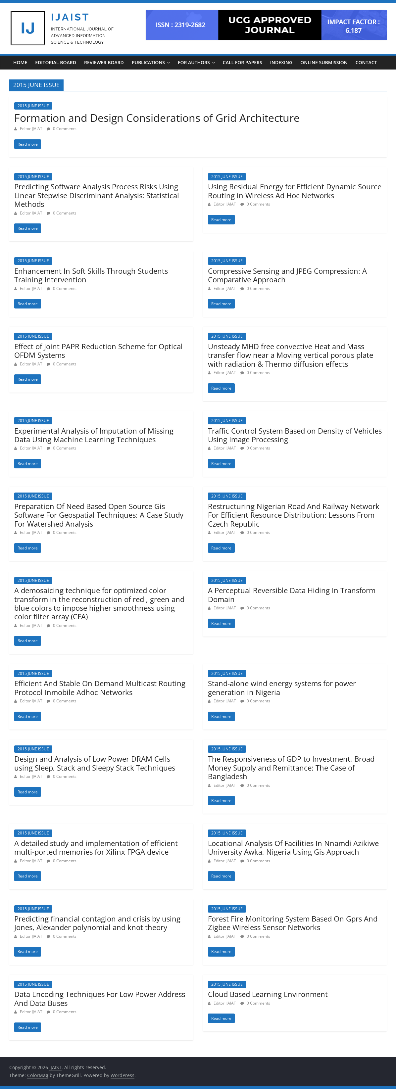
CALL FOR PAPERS (242, 62)
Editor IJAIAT (31, 128)
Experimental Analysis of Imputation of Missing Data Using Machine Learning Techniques (93, 435)
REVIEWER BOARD (104, 62)
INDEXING (281, 62)
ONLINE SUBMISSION (323, 62)
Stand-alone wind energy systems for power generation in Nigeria (282, 687)
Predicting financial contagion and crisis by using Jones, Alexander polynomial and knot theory (97, 923)
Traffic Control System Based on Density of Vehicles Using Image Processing (295, 435)
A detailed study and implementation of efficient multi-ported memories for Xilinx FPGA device (96, 847)
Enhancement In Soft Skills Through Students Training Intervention (91, 275)
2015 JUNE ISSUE (33, 106)
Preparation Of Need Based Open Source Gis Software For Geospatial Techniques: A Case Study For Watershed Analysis (98, 515)
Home (20, 62)
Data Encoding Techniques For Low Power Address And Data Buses (99, 998)
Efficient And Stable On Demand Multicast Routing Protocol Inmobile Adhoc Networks (99, 687)
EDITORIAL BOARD (55, 62)
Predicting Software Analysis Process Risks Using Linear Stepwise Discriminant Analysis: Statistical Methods (96, 195)
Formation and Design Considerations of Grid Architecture (157, 118)
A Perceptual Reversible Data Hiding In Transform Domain (291, 594)
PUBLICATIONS (148, 62)
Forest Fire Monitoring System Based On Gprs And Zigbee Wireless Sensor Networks (292, 923)
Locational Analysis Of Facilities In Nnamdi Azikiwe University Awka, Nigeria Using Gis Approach (293, 847)
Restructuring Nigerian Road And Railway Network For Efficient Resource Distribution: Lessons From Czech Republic (293, 515)
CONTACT (366, 62)
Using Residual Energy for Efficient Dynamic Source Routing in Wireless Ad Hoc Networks (294, 190)
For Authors (194, 62)
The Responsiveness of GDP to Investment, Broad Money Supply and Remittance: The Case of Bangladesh (291, 767)
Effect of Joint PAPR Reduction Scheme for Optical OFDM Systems (98, 350)
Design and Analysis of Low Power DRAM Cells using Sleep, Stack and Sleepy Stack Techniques (94, 763)
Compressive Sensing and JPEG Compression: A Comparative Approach (287, 275)
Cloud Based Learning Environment (268, 994)
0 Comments (61, 128)
